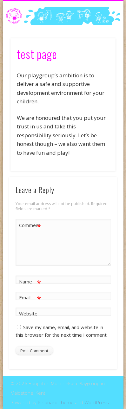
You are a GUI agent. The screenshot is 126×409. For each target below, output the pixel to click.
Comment (30, 225)
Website (28, 313)
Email (30, 297)
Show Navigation (100, 57)
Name (30, 281)
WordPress (96, 402)
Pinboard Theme (56, 402)
